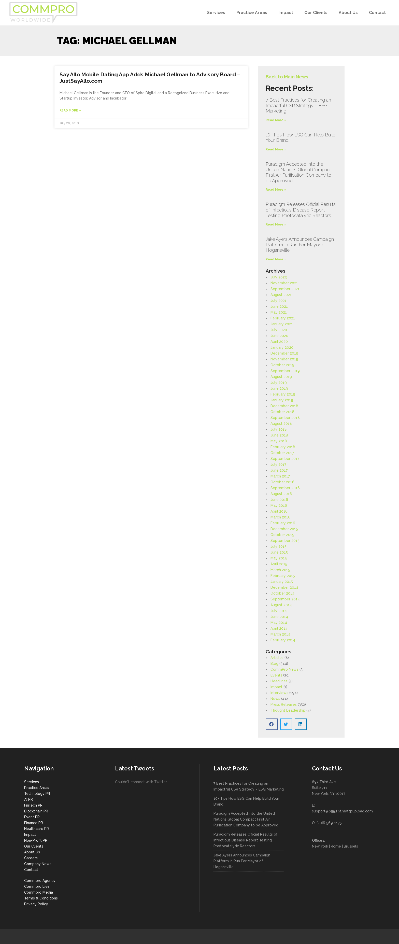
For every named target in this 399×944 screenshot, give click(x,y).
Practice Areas (36, 788)
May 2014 (278, 623)
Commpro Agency (39, 881)
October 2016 (282, 482)
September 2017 (284, 459)
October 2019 (282, 365)
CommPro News (284, 669)
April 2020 (279, 342)
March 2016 (280, 517)
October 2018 (282, 412)
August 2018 (281, 423)
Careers (31, 858)
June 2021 (279, 306)
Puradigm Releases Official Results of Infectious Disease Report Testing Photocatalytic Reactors (301, 210)
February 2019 (282, 394)
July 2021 (278, 301)
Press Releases (283, 704)
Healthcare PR (36, 829)
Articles (276, 658)
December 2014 (284, 587)
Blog (274, 663)
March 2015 (280, 570)
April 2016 (279, 511)
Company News (37, 864)
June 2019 (279, 388)
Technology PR (37, 794)
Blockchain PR (36, 811)
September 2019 (285, 371)
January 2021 (281, 324)
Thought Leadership (287, 710)
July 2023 (278, 277)
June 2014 (279, 617)
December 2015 (284, 529)
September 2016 (285, 488)
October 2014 (282, 593)
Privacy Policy (36, 904)
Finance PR (33, 823)
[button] (272, 724)
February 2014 (282, 640)
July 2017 (278, 464)
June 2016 (279, 500)
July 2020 (278, 330)
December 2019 (284, 353)
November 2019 (284, 359)
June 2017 (279, 470)
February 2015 (282, 576)
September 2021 (285, 289)
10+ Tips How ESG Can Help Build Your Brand (246, 801)
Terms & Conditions (41, 898)
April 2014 (279, 628)
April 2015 (278, 564)
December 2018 (284, 406)
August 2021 (281, 295)
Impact (276, 687)
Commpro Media (38, 892)
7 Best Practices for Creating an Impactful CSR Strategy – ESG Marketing (298, 105)
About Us (32, 852)
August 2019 (281, 377)
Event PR (32, 817)
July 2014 (278, 611)
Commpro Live (37, 886)
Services (31, 782)
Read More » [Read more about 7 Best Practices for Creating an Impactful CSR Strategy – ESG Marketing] (276, 120)
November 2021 (284, 283)
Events (276, 675)
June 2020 (279, 336)
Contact (31, 870)
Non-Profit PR (35, 840)
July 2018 (278, 429)
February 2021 (282, 318)
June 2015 (279, 552)
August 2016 (281, 494)
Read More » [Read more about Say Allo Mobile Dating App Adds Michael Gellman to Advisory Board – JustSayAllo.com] (70, 110)
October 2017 (282, 453)
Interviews (279, 693)
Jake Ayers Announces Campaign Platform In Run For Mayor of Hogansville (300, 244)
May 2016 (278, 505)
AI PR (28, 799)
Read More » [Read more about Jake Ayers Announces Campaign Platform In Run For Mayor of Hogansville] (276, 259)
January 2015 (281, 582)
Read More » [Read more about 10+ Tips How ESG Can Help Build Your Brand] (276, 149)
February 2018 (282, 447)
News (275, 699)
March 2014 (280, 634)
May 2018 (278, 441)
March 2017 (280, 476)
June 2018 (279, 435)
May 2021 (278, 312)
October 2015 (282, 535)
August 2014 (281, 605)
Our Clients (33, 846)
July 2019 (278, 383)
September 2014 (285, 599)
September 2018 (285, 418)
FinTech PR (33, 805)
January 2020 (281, 347)
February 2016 (282, 523)
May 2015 (278, 558)
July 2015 (278, 546)
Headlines (279, 681)
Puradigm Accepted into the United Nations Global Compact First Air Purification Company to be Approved (298, 172)
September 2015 (285, 541)
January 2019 (281, 400)
